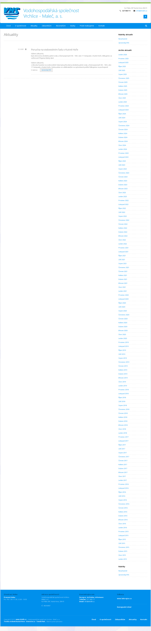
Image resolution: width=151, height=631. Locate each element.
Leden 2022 (122, 244)
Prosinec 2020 (123, 295)
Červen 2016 (122, 508)
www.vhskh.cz (21, 619)
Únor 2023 (122, 193)
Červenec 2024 (123, 126)
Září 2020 (121, 307)
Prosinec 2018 (123, 390)
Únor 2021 (122, 287)
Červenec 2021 (123, 267)
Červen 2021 (122, 271)
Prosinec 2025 (123, 59)
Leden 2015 (122, 559)
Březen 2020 (122, 330)
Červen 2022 (122, 224)
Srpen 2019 (122, 358)
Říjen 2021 (122, 256)
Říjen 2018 (122, 397)
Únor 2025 (122, 98)
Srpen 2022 (122, 216)
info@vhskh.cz (140, 11)
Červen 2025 (122, 82)
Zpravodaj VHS (46, 70)
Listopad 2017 (123, 441)
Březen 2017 (122, 472)
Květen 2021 (122, 275)
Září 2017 (121, 449)
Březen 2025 (122, 94)
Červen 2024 (122, 129)
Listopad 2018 (123, 394)
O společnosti (20, 26)
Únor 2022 (122, 240)
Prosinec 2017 (123, 437)
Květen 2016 (122, 512)
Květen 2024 (122, 133)
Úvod (8, 26)
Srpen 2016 (122, 500)
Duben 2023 (122, 185)
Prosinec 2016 (123, 484)
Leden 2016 (122, 528)
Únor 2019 (122, 382)
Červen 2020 (122, 319)
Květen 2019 (122, 370)
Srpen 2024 (122, 122)
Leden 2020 (122, 338)
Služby (72, 26)
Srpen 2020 (122, 311)
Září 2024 (121, 118)
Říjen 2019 (122, 350)
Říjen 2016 (122, 492)
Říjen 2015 (122, 539)
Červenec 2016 (123, 504)
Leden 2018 (122, 433)
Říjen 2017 (122, 445)
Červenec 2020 (123, 315)
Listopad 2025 (123, 62)
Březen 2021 (122, 283)
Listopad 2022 (123, 204)
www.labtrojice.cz (124, 598)
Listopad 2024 (123, 110)
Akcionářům (61, 26)
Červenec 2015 (123, 547)
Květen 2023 (122, 181)
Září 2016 (121, 496)
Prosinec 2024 (123, 106)
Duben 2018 (122, 421)
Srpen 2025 (122, 74)
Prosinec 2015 (123, 531)
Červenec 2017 (123, 457)
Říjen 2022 (122, 208)
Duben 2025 (122, 90)
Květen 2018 (122, 417)
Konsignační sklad (124, 607)
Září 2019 (121, 354)
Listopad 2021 (123, 252)
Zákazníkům (46, 26)
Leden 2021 (122, 291)
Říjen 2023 (122, 161)
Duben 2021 (122, 279)
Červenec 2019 (123, 362)
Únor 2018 (122, 429)
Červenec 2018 (123, 409)
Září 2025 (121, 70)
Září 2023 (121, 165)
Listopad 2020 (123, 299)
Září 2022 (121, 212)
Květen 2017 (122, 464)
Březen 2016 (122, 520)
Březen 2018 (122, 425)
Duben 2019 (122, 374)
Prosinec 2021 (123, 248)
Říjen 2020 (122, 303)
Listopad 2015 (123, 535)
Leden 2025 (122, 102)
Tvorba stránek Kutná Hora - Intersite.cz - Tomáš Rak (24, 621)
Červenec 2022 (123, 220)
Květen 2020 (122, 323)
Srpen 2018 (122, 405)
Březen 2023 (122, 189)
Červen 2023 (122, 177)
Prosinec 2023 (123, 153)
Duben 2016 (122, 516)
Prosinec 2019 (123, 342)
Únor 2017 (122, 476)
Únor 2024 (122, 145)
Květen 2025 (122, 86)
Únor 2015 (122, 555)
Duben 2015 (122, 551)
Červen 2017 (122, 461)
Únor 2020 (122, 334)
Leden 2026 (122, 55)
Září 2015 (121, 543)
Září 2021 (121, 260)
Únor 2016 (122, 524)
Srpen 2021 (122, 263)
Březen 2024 (122, 141)
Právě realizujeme (87, 26)
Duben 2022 (122, 232)
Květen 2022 (122, 228)
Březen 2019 (122, 378)
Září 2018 (121, 401)
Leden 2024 (122, 149)
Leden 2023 (122, 196)
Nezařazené (122, 39)
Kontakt (101, 26)
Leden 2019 (122, 386)
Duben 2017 (122, 468)
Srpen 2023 (122, 169)
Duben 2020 (122, 327)
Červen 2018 (122, 413)
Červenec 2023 (123, 173)
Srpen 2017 (122, 453)
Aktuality (34, 26)
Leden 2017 (122, 480)
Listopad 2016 (123, 488)
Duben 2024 (122, 137)
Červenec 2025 (123, 78)
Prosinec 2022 (123, 200)
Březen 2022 (122, 236)
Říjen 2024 (122, 114)
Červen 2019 (122, 366)
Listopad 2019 (123, 346)
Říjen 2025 (122, 66)
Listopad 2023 (123, 157)
